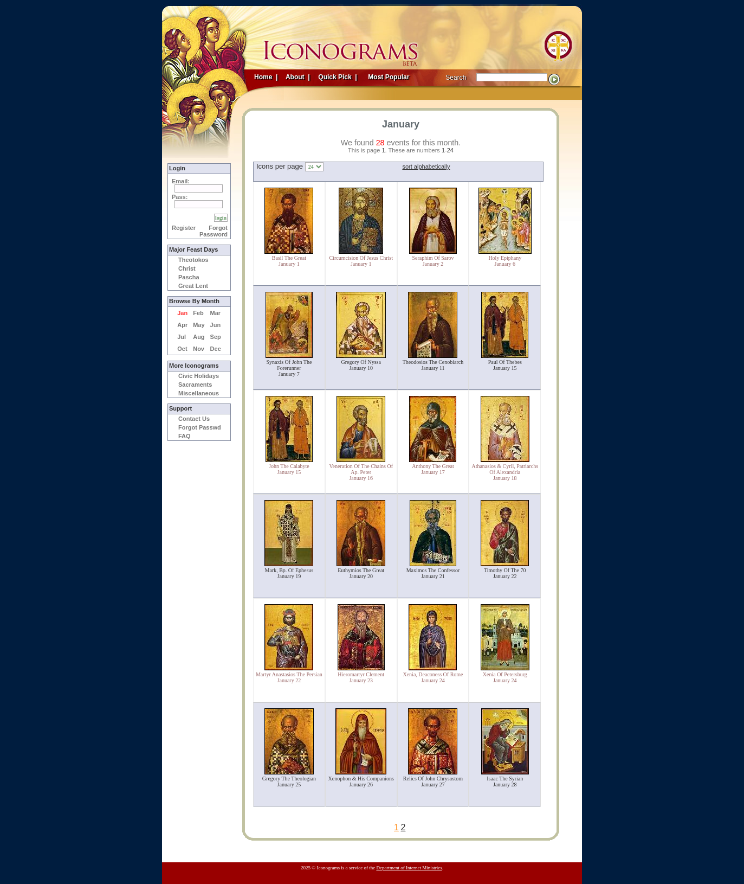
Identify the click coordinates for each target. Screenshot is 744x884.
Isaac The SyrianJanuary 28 (505, 781)
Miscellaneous (198, 393)
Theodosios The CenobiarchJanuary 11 (433, 365)
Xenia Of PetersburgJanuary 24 (505, 677)
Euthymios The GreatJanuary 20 (361, 573)
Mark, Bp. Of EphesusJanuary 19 (289, 573)
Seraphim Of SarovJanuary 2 (433, 261)
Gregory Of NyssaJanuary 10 (361, 365)
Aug (198, 337)
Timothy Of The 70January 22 (505, 573)
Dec (215, 348)
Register (184, 228)
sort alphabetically (426, 166)
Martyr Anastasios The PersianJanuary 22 (289, 677)
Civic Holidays (198, 376)
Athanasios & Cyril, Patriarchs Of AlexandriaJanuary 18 (504, 472)
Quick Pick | (336, 77)
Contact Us (194, 418)
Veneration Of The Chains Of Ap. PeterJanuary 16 (361, 472)
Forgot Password (213, 231)
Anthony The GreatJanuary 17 (433, 469)
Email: (181, 181)
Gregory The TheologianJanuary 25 (289, 781)
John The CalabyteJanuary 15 (289, 469)
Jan (182, 313)
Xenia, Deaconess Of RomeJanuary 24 (433, 677)
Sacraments (195, 384)
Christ (187, 268)
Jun (215, 325)
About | (297, 77)
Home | (265, 77)
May (198, 325)
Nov (198, 348)
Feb (198, 313)
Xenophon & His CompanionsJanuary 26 (361, 781)
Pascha (188, 277)
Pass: (179, 197)
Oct (182, 348)
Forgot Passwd (199, 427)
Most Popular (389, 77)
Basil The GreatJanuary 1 (289, 261)
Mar (215, 313)
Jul (181, 337)
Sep (215, 337)
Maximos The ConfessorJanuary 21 (433, 573)
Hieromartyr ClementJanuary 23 (361, 677)
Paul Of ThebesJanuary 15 (505, 365)
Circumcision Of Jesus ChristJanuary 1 (361, 261)
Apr (182, 325)
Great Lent (193, 286)
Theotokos (193, 260)
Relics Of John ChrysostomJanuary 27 (433, 781)
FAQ (184, 436)
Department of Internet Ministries (409, 867)
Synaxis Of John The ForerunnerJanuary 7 (289, 368)
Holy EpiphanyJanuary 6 (504, 261)
